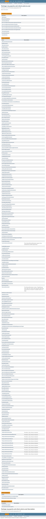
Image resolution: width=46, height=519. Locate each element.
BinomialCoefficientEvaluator (8, 64)
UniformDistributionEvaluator (8, 471)
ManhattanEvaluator (6, 269)
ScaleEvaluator (5, 402)
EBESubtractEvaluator (7, 133)
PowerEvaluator (5, 347)
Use (13, 1)
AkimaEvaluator (5, 45)
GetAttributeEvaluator (7, 174)
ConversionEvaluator (6, 87)
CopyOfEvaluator (5, 92)
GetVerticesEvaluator (6, 200)
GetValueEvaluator (6, 198)
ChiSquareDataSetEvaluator (8, 75)
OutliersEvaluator (6, 333)
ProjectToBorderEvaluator (7, 356)
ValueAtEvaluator (5, 480)
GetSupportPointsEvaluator (8, 197)
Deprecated (19, 1)
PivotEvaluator (5, 340)
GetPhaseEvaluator (6, 191)
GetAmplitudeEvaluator (7, 168)
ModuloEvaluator (5, 296)
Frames (15, 3)
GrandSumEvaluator (6, 202)
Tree (16, 1)
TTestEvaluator (5, 470)
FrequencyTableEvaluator (7, 160)
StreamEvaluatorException (8, 506)
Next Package (9, 3)
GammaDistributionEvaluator (8, 163)
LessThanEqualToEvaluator (8, 251)
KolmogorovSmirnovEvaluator (8, 239)
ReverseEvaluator (6, 384)
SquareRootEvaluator (6, 418)
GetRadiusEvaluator (6, 193)
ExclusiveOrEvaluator (6, 145)
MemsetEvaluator (6, 287)
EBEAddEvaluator (5, 128)
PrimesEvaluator (5, 352)
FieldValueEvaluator (6, 154)
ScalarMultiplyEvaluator (7, 398)
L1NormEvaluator (5, 241)
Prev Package (3, 3)
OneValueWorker (5, 20)
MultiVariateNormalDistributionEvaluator (11, 308)
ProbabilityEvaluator (6, 354)
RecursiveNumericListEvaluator (9, 372)
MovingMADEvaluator (6, 301)
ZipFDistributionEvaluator (7, 489)
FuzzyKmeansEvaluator (7, 161)
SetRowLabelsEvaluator (7, 407)
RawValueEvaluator (6, 361)
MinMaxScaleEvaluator (7, 292)
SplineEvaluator (5, 414)
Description (5, 9)
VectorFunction (5, 484)
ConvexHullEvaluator (6, 89)
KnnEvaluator (5, 232)
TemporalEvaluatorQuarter (7, 447)
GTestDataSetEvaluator (7, 207)
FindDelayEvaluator (6, 156)
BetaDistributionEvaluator (7, 61)
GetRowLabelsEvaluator (7, 195)
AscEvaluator (5, 59)
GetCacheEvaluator (6, 181)
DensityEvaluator (5, 114)
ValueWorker (4, 34)
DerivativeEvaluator (6, 115)
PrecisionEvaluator (6, 349)
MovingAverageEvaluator (7, 299)
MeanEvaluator (5, 285)
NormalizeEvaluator (6, 315)
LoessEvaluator (5, 258)
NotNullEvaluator (5, 322)
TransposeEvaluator (6, 463)
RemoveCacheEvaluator (7, 381)
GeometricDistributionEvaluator (9, 167)
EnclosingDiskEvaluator (7, 137)
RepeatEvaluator (5, 382)
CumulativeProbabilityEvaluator (9, 110)
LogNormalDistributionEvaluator (9, 264)
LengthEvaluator (5, 248)
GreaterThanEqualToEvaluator (8, 204)
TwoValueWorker (5, 33)
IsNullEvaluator (5, 225)
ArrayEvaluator (5, 57)
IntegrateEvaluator (6, 223)
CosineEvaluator (5, 103)
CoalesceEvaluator (6, 77)
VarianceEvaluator (6, 482)
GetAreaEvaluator (6, 172)
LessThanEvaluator (6, 253)
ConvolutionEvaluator (6, 91)
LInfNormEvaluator (6, 255)
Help (24, 1)
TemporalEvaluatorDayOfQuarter (9, 434)
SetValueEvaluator (6, 409)
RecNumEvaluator (6, 365)
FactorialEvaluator (6, 149)
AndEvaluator (5, 47)
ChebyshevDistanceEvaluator (8, 71)
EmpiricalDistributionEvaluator (8, 135)
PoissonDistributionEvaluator (8, 342)
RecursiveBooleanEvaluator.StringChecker (11, 29)
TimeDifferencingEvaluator (8, 457)
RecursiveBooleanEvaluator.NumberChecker (11, 27)
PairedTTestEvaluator (6, 335)
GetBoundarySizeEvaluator (8, 179)
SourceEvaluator (5, 412)
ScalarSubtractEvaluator (7, 400)
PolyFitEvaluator (5, 345)
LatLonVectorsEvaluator (7, 243)
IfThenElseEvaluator (6, 220)
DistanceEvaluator (6, 119)
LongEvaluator (5, 265)
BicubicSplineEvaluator (7, 62)
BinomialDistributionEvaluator (8, 66)
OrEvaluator (4, 329)
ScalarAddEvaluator (6, 395)
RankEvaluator (5, 359)
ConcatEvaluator (5, 84)
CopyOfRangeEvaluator (7, 94)
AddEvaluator (5, 43)
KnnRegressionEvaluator (7, 236)
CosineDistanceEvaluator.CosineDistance (11, 101)
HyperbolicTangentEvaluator (8, 216)
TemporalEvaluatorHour (7, 440)
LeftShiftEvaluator (6, 246)
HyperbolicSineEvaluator (7, 214)
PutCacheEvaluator (6, 358)
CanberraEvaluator (6, 68)
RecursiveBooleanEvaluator (8, 366)
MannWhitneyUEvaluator (7, 271)
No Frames (20, 3)
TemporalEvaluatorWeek (7, 451)
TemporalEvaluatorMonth (7, 445)
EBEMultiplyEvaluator (6, 131)
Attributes (4, 17)
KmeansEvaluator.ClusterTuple (8, 230)
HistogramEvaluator (6, 211)
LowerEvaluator (5, 267)
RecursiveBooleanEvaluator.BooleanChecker (11, 22)
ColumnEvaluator (5, 82)
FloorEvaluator (5, 158)
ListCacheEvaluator (6, 257)
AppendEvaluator (5, 50)
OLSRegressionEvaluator (7, 324)
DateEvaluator (5, 112)
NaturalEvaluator (5, 310)
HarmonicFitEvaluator (6, 209)
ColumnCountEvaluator (7, 80)
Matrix (3, 278)
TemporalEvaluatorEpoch (7, 438)
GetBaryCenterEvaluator (7, 177)
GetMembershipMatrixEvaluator (9, 190)
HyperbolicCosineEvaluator (8, 213)
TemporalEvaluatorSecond (7, 449)
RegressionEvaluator (6, 377)
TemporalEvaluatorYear (7, 453)
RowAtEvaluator (5, 389)
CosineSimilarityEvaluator (7, 105)
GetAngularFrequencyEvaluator (9, 170)
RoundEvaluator (5, 388)
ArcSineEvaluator (5, 54)
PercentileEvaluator (6, 338)
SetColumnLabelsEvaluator (8, 405)
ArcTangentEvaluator (6, 55)
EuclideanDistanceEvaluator (8, 142)
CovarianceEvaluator (6, 107)
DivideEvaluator (5, 121)
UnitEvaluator (5, 475)
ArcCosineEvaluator (6, 52)
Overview (2, 1)
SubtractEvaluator (6, 421)
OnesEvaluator (5, 328)
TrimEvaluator (5, 466)
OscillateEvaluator (6, 331)
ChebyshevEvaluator (6, 73)
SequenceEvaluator (6, 404)
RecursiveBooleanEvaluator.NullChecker (10, 26)
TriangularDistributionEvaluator (9, 464)
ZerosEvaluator (5, 487)
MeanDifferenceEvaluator (7, 283)
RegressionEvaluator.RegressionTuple (10, 379)
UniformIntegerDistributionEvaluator (10, 473)
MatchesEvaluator (6, 276)
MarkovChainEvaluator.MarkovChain (10, 274)
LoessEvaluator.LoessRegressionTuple (10, 260)
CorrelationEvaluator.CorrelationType (10, 496)
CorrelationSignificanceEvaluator (9, 98)
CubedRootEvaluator (6, 108)
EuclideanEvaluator (6, 144)
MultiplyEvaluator (6, 306)
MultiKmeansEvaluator (7, 305)
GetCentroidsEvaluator (7, 184)
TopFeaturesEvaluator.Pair (7, 461)
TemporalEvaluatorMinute (7, 443)
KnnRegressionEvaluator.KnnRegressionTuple (12, 237)
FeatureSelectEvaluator (7, 151)
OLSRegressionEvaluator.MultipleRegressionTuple (13, 326)
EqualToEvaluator (5, 140)
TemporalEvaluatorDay (7, 432)
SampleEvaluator (5, 393)
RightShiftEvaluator (6, 386)
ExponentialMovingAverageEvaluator (10, 147)
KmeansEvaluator (6, 227)
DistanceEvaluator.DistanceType (9, 498)
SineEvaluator (5, 411)
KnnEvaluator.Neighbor (7, 234)
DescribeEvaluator (6, 117)
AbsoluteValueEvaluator (7, 41)
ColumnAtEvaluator (6, 78)
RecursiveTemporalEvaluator (8, 375)
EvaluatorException (6, 504)
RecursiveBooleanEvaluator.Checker (10, 24)
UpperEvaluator (5, 477)
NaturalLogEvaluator (6, 312)
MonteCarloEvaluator (6, 298)
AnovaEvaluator (5, 48)
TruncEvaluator (5, 468)
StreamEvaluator (5, 31)
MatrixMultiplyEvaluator (7, 281)
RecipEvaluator (5, 363)
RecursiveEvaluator (6, 368)
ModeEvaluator (5, 294)
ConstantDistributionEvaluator (8, 85)
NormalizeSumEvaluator (7, 317)
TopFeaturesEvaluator (6, 459)
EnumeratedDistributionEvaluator (9, 138)
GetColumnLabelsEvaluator (8, 188)
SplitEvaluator (5, 416)
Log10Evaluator (5, 262)
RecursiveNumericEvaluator (8, 370)
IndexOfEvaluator (5, 221)
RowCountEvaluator (6, 391)
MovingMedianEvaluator (7, 303)
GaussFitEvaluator (6, 165)
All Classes (26, 3)
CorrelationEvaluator (6, 96)
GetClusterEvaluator (6, 186)
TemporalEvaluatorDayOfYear (8, 436)
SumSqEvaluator (5, 428)
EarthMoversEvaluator (7, 126)
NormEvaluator (5, 319)
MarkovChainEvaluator (7, 272)
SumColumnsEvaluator (7, 423)
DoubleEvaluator (5, 124)
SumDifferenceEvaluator (7, 425)
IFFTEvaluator (5, 218)
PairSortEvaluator (6, 336)
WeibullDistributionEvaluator (8, 486)
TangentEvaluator (6, 430)
